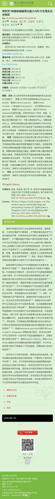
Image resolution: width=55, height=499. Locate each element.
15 (25, 307)
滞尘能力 (41, 88)
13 (40, 293)
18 (12, 328)
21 (9, 361)
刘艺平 (14, 25)
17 (9, 328)
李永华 (5, 25)
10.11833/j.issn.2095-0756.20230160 (21, 18)
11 (37, 293)
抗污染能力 (7, 90)
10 (13, 285)
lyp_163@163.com (10, 64)
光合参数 (32, 88)
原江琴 (22, 21)
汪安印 (31, 21)
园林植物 (14, 88)
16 (3, 321)
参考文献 (10, 418)
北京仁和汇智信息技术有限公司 (21, 493)
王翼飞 (39, 21)
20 (9, 349)
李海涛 (13, 21)
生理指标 (23, 88)
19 (17, 338)
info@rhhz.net (16, 495)
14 (31, 300)
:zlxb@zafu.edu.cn (14, 490)
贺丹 (4, 21)
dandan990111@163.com (12, 54)
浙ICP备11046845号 (9, 476)
